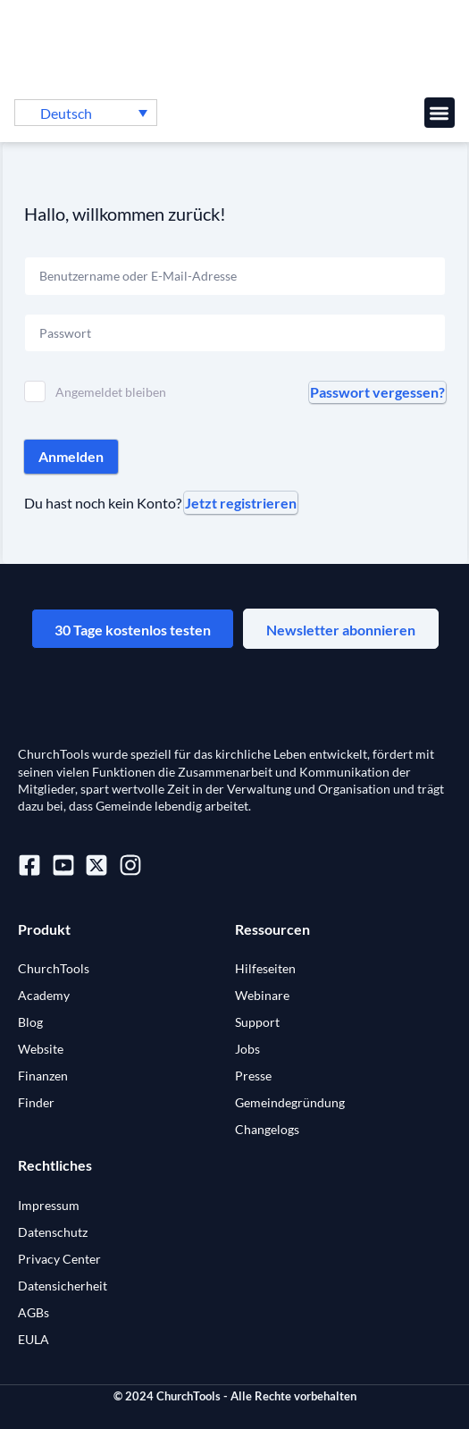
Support (257, 1022)
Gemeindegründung (290, 1102)
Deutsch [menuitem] (66, 113)
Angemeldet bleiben (110, 391)
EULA (33, 1339)
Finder (36, 1102)
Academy (44, 995)
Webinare (262, 995)
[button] (440, 113)
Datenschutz (53, 1232)
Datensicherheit (62, 1285)
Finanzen (43, 1075)
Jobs (247, 1048)
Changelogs (267, 1129)
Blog (30, 1022)
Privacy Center (59, 1258)
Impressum (49, 1205)
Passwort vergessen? (377, 391)
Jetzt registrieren (241, 502)
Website (40, 1048)
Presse (253, 1075)
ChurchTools (53, 968)
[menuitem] (85, 112)
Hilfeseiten (265, 968)
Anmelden (71, 456)
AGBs (33, 1312)
